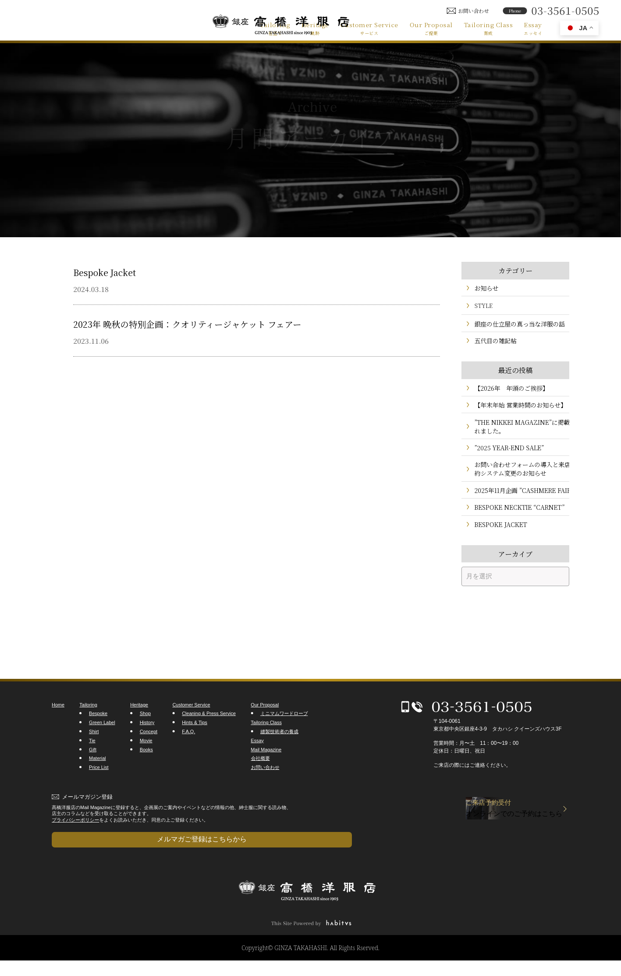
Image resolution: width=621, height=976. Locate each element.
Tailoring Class (488, 28)
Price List (98, 791)
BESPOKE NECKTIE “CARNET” (515, 529)
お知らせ (485, 289)
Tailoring (275, 28)
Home (58, 728)
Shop (145, 737)
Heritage (315, 28)
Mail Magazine (266, 773)
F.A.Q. (188, 755)
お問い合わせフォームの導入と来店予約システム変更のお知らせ (516, 479)
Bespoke (98, 737)
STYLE (483, 307)
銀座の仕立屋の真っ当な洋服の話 (516, 326)
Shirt (94, 755)
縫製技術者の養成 (279, 755)
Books (146, 773)
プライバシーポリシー (75, 843)
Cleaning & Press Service (209, 737)
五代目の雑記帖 (494, 344)
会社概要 (260, 782)
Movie (146, 764)
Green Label (102, 746)
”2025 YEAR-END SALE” (505, 457)
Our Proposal (431, 28)
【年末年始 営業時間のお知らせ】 (517, 412)
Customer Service (369, 28)
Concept (148, 755)
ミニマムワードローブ (284, 737)
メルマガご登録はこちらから (95, 858)
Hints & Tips (194, 746)
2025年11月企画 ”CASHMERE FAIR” (512, 506)
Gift (92, 773)
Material (97, 782)
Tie (92, 764)
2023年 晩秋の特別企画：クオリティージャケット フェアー (216, 323)
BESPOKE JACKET (498, 547)
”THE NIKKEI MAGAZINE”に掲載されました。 (518, 434)
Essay (533, 28)
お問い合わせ (265, 791)
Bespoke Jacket (111, 271)
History (147, 746)
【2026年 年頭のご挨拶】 (508, 393)
